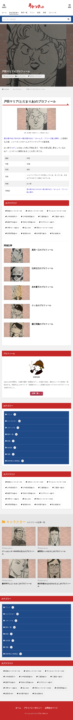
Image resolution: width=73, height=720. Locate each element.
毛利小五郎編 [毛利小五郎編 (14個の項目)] (29, 222)
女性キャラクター (36, 76)
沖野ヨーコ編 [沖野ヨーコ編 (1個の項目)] (13, 228)
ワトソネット (43, 713)
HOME (6, 89)
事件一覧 (24, 13)
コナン (14, 148)
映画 (38, 13)
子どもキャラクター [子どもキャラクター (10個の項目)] (57, 211)
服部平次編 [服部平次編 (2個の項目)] (12, 222)
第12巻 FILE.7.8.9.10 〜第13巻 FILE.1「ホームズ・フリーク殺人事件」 (32, 138)
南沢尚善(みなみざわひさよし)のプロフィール (54, 585)
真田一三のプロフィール (42, 250)
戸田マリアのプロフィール (35, 89)
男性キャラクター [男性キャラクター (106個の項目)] (44, 228)
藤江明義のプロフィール (42, 324)
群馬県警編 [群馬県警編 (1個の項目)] (12, 233)
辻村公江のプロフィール (42, 268)
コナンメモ (52, 13)
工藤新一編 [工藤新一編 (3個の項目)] (59, 216)
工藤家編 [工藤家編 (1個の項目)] (44, 216)
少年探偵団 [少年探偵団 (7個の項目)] (12, 216)
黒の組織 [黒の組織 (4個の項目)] (56, 233)
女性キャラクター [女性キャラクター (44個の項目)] (35, 211)
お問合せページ (51, 708)
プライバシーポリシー (33, 708)
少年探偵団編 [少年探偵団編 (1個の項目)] (28, 216)
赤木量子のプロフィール (42, 287)
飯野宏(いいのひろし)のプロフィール (51, 551)
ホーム (4, 13)
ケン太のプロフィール (41, 305)
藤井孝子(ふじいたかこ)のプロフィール (17, 584)
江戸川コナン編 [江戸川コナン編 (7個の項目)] (47, 222)
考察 (44, 13)
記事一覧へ (36, 393)
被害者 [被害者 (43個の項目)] (27, 233)
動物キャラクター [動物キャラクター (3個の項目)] (14, 211)
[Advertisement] (36, 42)
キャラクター (14, 13)
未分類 (11, 447)
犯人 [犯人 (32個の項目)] (27, 228)
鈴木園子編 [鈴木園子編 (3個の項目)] (41, 233)
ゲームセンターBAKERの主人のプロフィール (18, 552)
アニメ (32, 13)
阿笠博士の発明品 (15, 461)
